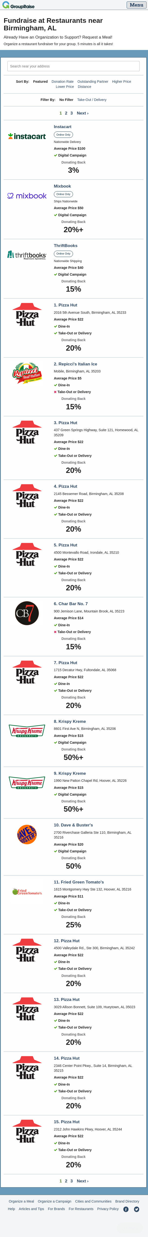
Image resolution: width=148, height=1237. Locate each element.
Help (11, 1209)
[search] (73, 66)
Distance (84, 87)
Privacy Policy (108, 1209)
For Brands (56, 1209)
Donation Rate (63, 81)
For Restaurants (81, 1209)
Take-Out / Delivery (92, 100)
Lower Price (65, 87)
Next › (83, 113)
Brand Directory (127, 1201)
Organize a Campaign (54, 1201)
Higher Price (121, 81)
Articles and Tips (31, 1209)
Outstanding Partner (92, 81)
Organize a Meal (21, 1201)
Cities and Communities (93, 1201)
